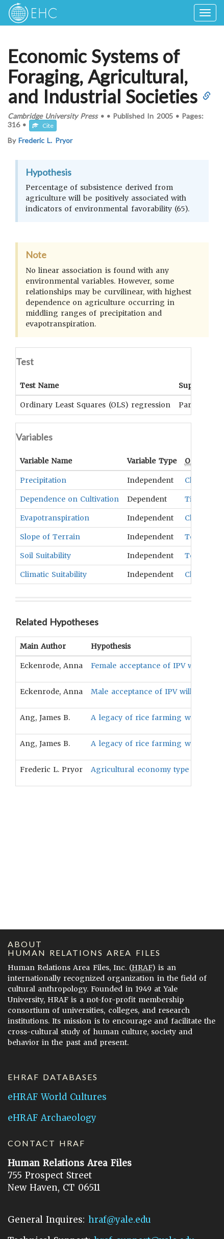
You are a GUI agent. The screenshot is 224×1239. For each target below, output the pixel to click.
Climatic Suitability (53, 574)
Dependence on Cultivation (69, 498)
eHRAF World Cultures (57, 1097)
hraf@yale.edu (119, 1219)
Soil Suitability (45, 555)
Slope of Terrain (50, 536)
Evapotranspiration (54, 517)
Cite (43, 125)
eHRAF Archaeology (52, 1117)
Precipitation (43, 479)
